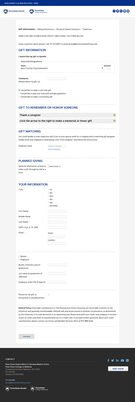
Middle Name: (25, 216)
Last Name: (23, 222)
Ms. (51, 199)
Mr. (51, 193)
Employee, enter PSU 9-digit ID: (32, 282)
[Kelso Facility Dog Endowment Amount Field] (107, 68)
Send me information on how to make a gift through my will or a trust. (32, 169)
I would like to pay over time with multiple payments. (43, 93)
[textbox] (57, 146)
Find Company (54, 149)
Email (51, 233)
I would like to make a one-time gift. (36, 90)
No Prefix (54, 206)
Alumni (23, 256)
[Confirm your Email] (57, 243)
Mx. (51, 202)
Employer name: (25, 146)
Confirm (51, 240)
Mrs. (52, 196)
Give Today (118, 368)
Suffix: (28, 227)
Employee (24, 259)
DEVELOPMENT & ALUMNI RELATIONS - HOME (21, 3)
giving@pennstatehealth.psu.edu (17, 383)
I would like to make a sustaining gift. (36, 97)
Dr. (51, 189)
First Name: (24, 211)
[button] (114, 115)
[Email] (56, 236)
